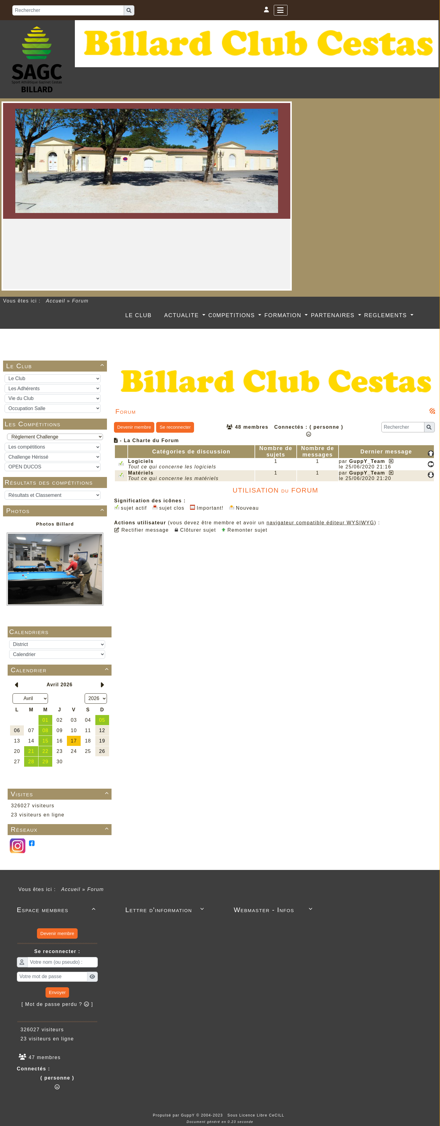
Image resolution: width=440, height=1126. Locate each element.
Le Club (56, 366)
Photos (56, 511)
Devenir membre (134, 427)
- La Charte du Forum (146, 440)
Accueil (55, 300)
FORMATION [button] (283, 315)
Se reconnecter (175, 427)
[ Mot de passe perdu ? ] (57, 1004)
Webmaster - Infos (274, 910)
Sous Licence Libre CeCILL (256, 1115)
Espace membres (57, 910)
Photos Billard (55, 523)
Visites (61, 794)
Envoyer (57, 992)
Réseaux (61, 829)
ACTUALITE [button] (182, 315)
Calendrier (61, 670)
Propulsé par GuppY (174, 1115)
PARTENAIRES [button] (334, 315)
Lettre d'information (165, 910)
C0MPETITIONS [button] (232, 315)
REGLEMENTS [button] (386, 315)
